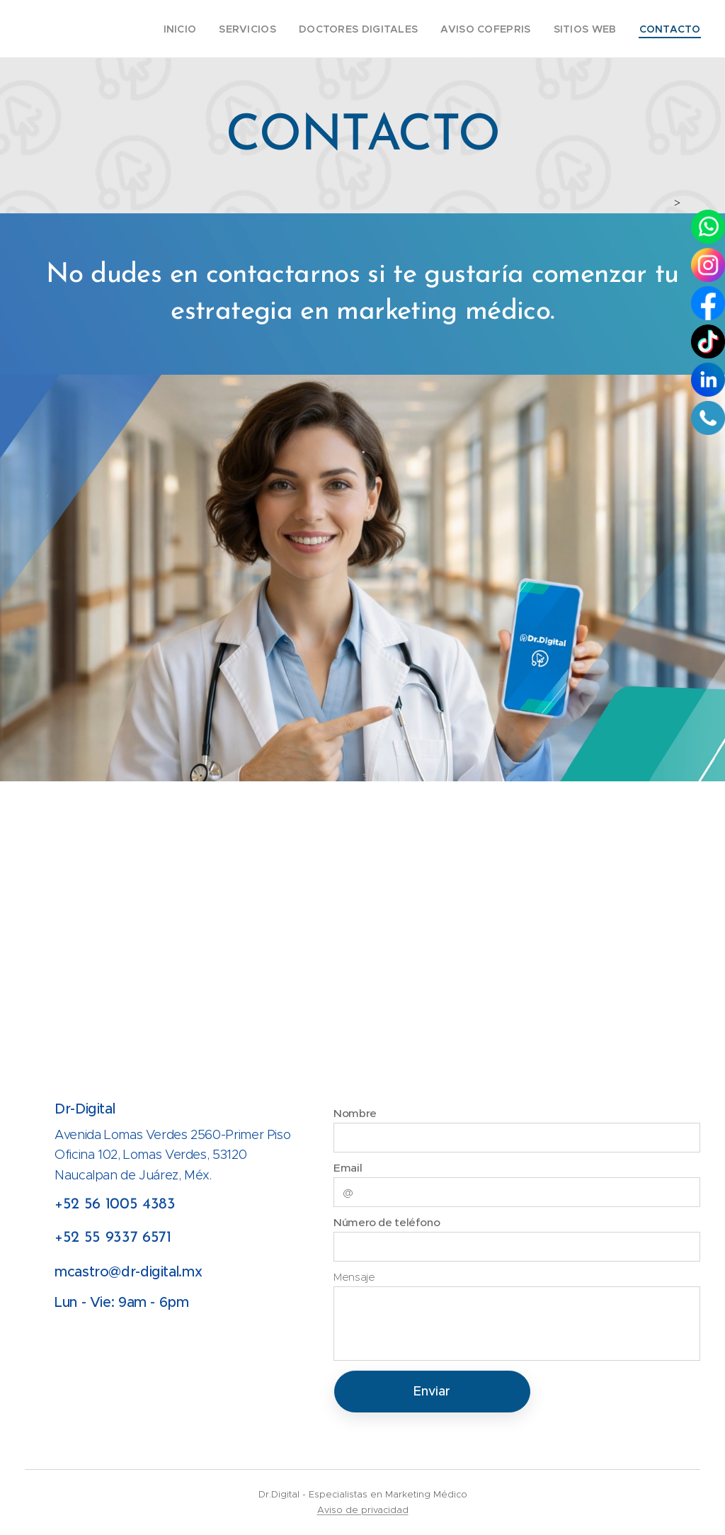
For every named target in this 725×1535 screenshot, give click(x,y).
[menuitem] (211, 29)
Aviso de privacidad (363, 1510)
